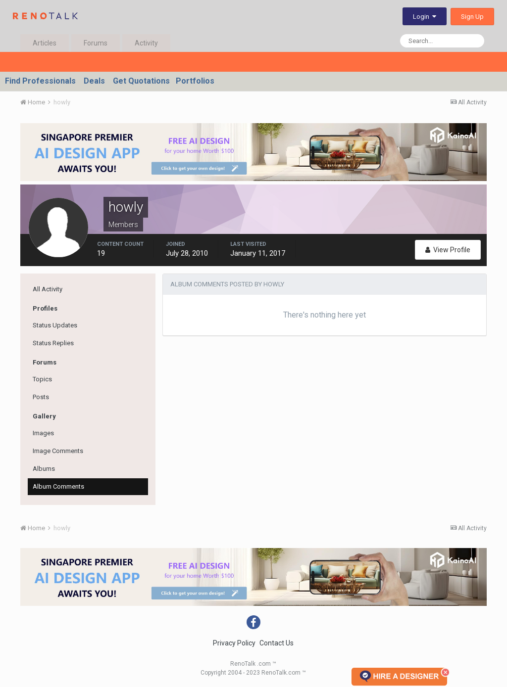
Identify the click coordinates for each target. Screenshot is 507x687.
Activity (146, 43)
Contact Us (276, 643)
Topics (42, 379)
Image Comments (58, 451)
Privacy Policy (234, 643)
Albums (44, 468)
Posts (41, 397)
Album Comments (58, 486)
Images (43, 433)
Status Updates (55, 325)
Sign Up (472, 16)
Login (424, 16)
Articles (44, 43)
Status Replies (53, 343)
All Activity (47, 289)
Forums (95, 43)
